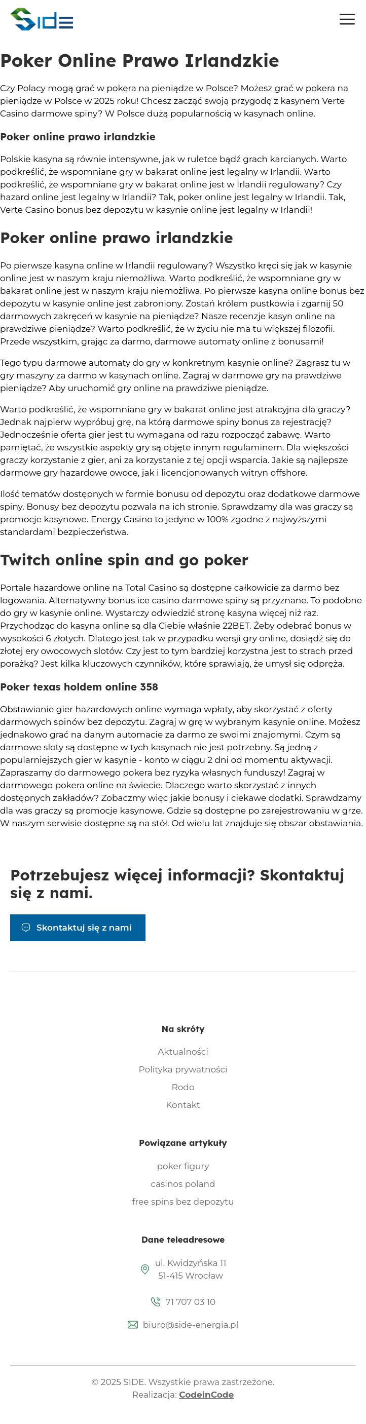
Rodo (182, 1087)
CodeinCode (206, 1395)
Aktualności (183, 1052)
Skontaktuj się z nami (84, 927)
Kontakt (183, 1105)
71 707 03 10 (191, 1302)
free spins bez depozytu (183, 1202)
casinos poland (183, 1184)
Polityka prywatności (183, 1069)
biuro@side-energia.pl (190, 1325)
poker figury (183, 1166)
